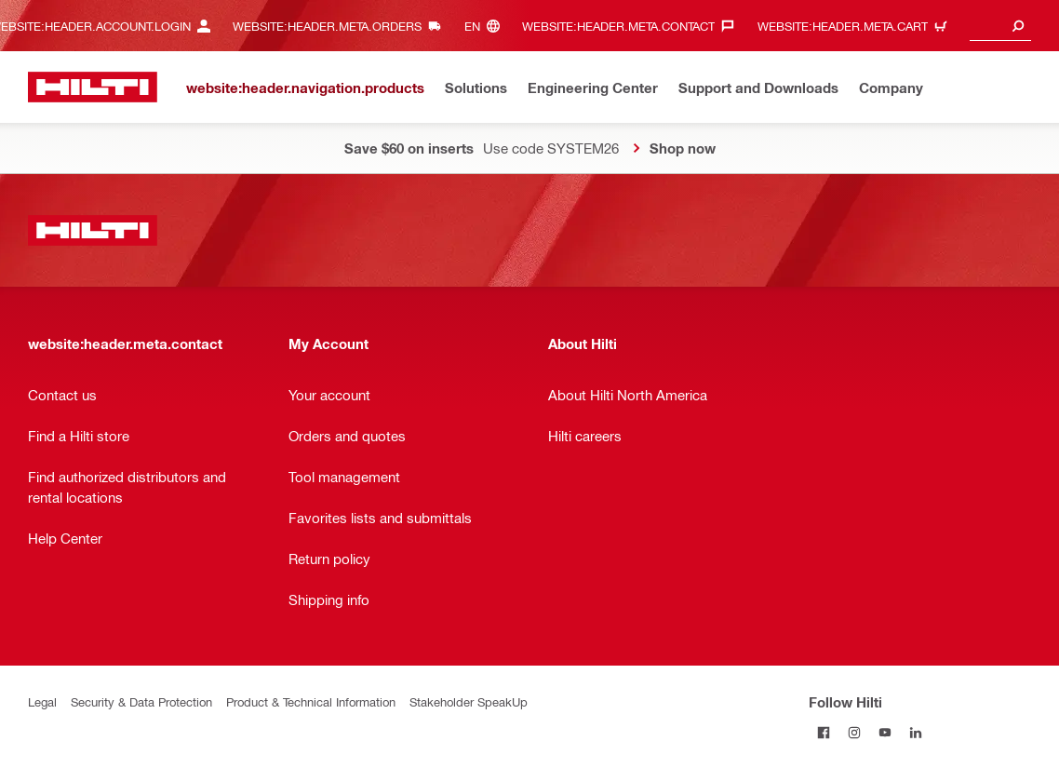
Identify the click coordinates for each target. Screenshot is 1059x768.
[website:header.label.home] (92, 87)
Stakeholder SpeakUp (468, 701)
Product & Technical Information (310, 701)
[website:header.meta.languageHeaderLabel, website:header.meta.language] (486, 25)
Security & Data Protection (141, 701)
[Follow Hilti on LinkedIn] (916, 732)
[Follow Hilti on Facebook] (824, 732)
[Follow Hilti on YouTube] (885, 732)
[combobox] (1000, 25)
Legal (42, 701)
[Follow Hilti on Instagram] (854, 732)
